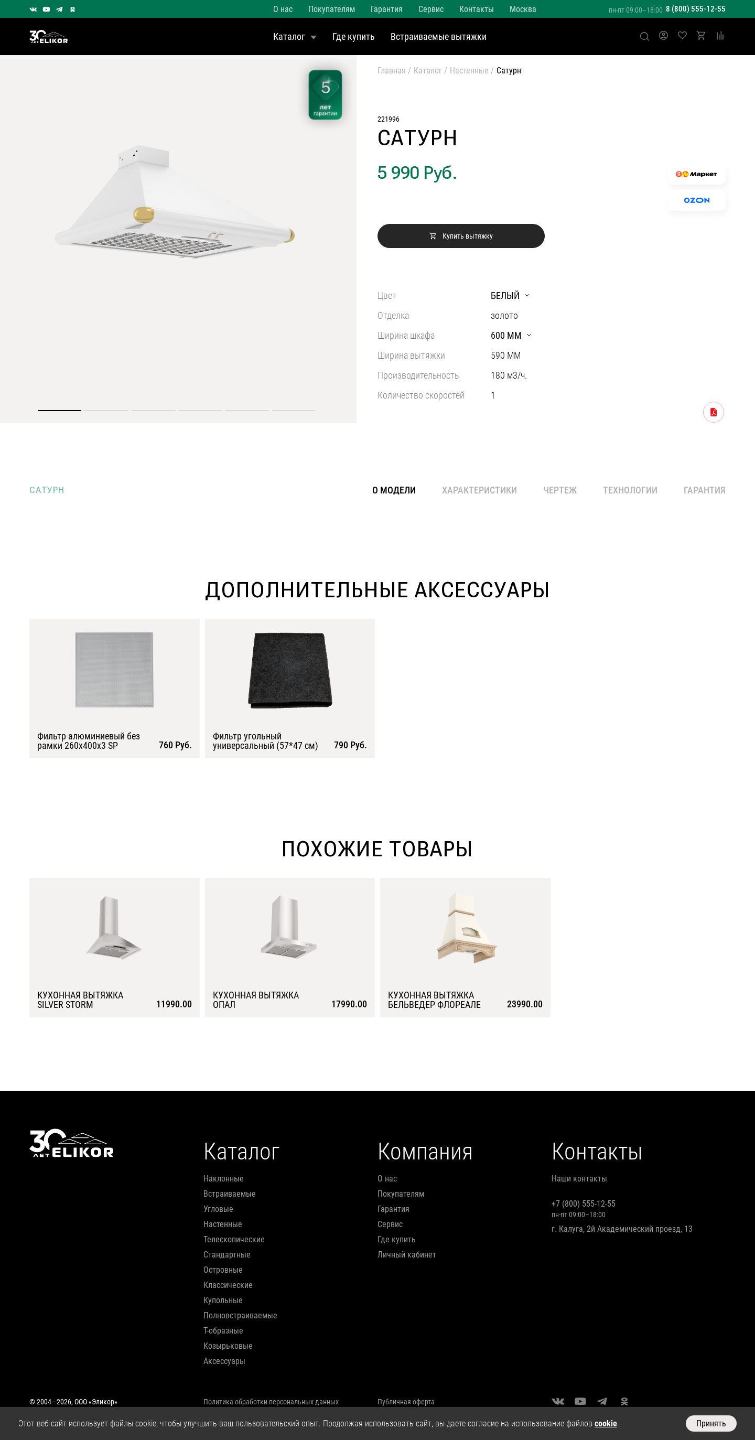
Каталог (295, 36)
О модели (394, 490)
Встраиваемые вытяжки (439, 36)
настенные (222, 1224)
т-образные (223, 1331)
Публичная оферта (406, 1402)
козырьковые (228, 1346)
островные (223, 1270)
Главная (392, 71)
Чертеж (560, 490)
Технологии (630, 490)
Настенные (469, 71)
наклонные (223, 1179)
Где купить (353, 36)
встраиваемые (229, 1194)
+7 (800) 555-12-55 (584, 1204)
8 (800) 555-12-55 (696, 9)
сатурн (46, 490)
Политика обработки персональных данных (271, 1402)
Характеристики (479, 490)
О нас (283, 9)
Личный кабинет (407, 1255)
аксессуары (224, 1361)
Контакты (476, 9)
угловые (218, 1209)
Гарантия (387, 9)
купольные (223, 1300)
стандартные (227, 1255)
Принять (711, 1423)
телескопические (234, 1239)
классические (228, 1285)
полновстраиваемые (240, 1315)
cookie (606, 1423)
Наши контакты (579, 1179)
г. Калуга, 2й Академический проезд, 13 (622, 1229)
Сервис (431, 9)
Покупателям (331, 9)
